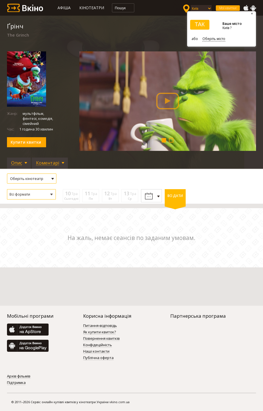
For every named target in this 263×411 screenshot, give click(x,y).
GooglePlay (253, 8)
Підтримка (16, 383)
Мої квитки (227, 8)
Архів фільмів (18, 376)
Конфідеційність (97, 345)
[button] (31, 194)
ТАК (200, 24)
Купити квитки (26, 142)
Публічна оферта (98, 358)
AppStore (245, 8)
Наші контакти (96, 351)
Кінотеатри (91, 7)
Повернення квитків (101, 338)
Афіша (64, 7)
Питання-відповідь (100, 326)
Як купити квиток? (99, 332)
